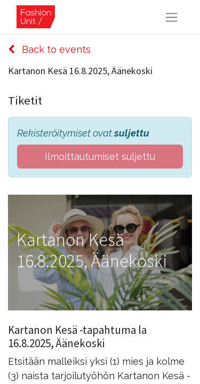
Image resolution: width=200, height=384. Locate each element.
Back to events (49, 49)
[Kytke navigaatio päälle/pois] (171, 16)
